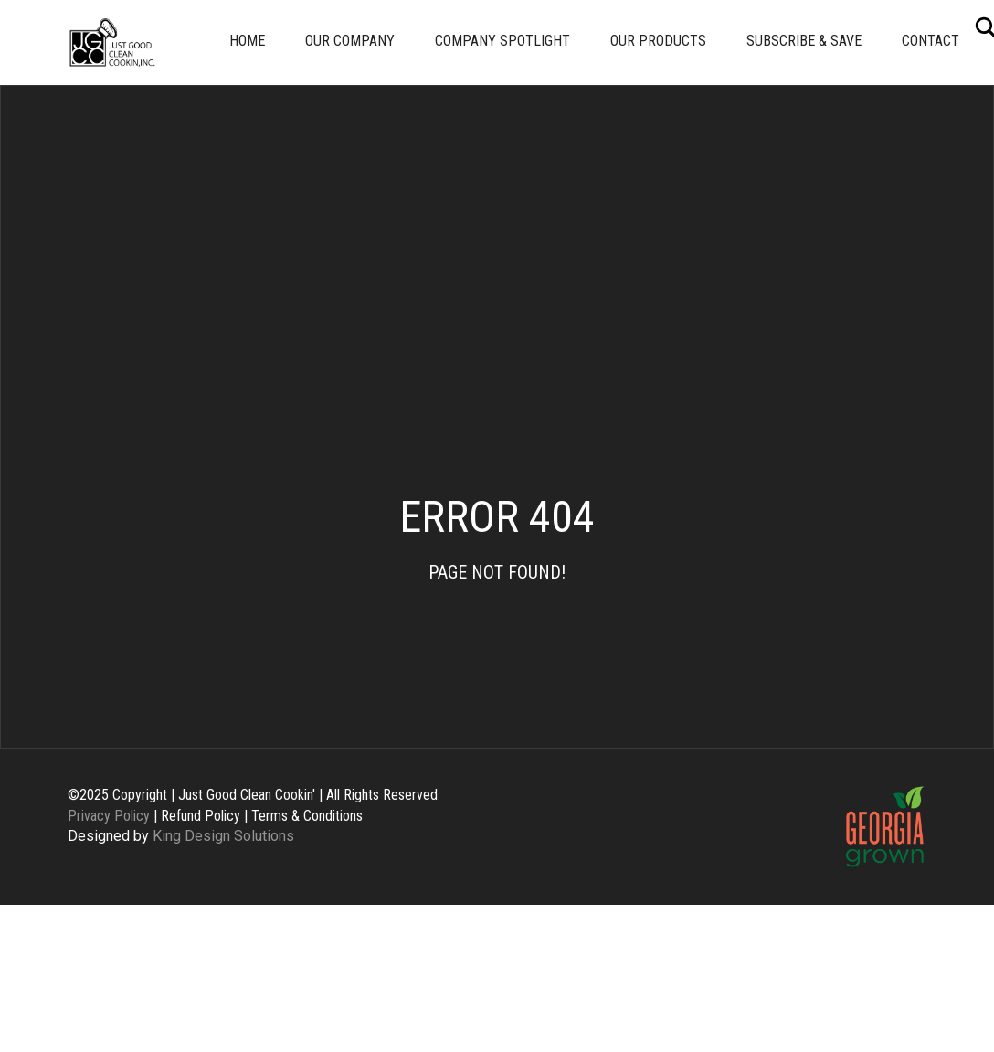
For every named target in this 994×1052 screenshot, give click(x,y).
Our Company (350, 40)
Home (247, 40)
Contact (930, 40)
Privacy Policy (109, 815)
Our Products (658, 40)
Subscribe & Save (804, 40)
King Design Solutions (223, 836)
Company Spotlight (502, 40)
